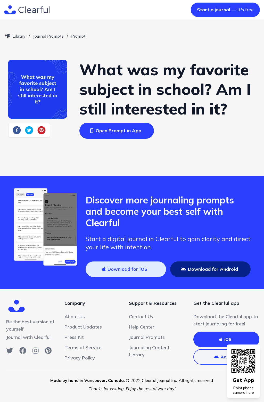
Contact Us (141, 316)
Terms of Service (83, 347)
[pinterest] (41, 130)
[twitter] (29, 130)
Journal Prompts (48, 36)
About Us (74, 316)
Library (15, 36)
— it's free (225, 10)
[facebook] (17, 130)
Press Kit (74, 337)
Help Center (141, 327)
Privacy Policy (79, 358)
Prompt (78, 36)
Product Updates (83, 327)
